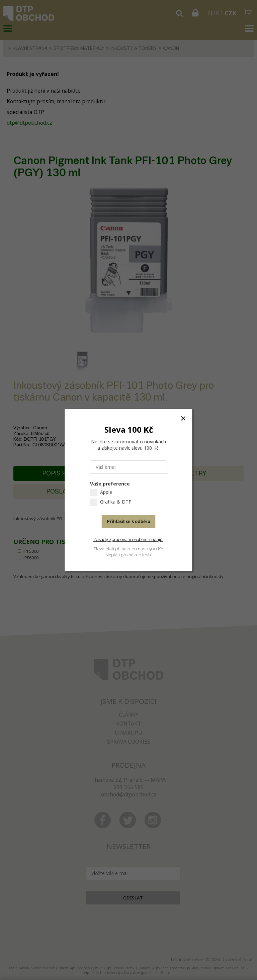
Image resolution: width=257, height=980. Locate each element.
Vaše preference (110, 483)
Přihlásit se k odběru (128, 521)
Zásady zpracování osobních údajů (128, 539)
